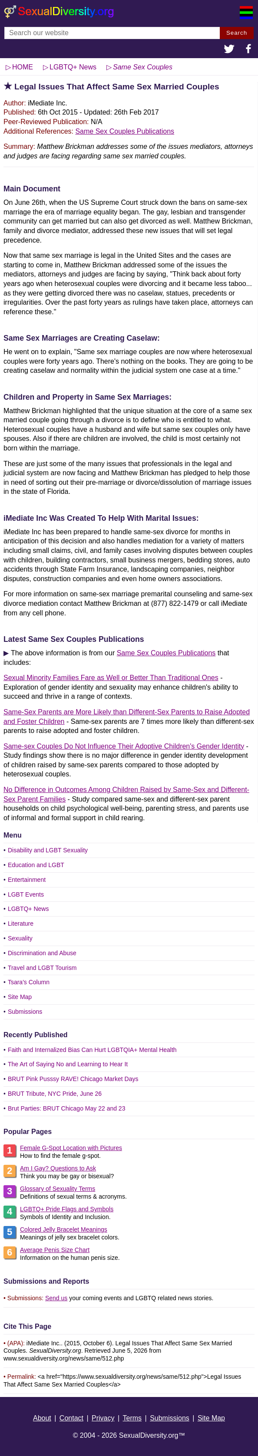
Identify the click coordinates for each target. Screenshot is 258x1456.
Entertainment (27, 879)
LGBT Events (26, 894)
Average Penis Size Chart (54, 1249)
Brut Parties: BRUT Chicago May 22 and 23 (67, 1108)
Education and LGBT (36, 864)
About (42, 1418)
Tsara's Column (29, 982)
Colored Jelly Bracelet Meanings (63, 1229)
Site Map (20, 996)
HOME (22, 67)
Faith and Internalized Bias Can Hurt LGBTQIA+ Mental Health (92, 1049)
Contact (71, 1418)
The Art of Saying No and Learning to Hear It (68, 1064)
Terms (132, 1418)
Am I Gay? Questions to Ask (58, 1168)
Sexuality (20, 938)
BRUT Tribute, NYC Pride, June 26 (55, 1093)
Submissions (25, 1011)
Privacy (103, 1418)
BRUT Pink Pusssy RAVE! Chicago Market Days (73, 1078)
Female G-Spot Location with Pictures (71, 1147)
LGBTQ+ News (28, 908)
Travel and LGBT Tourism (42, 967)
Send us (56, 1298)
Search (236, 33)
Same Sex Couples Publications (124, 131)
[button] (229, 49)
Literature (20, 923)
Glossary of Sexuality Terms (57, 1188)
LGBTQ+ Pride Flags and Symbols (66, 1209)
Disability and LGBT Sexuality (48, 850)
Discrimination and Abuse (42, 953)
